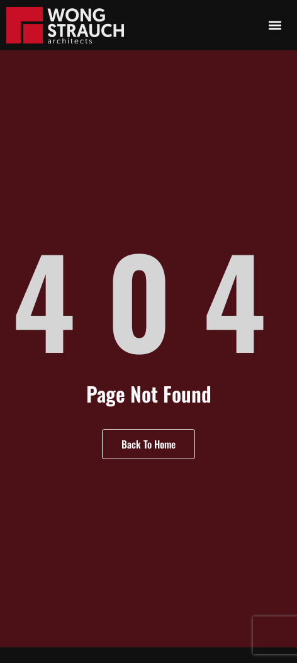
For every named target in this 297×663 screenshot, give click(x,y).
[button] (275, 25)
